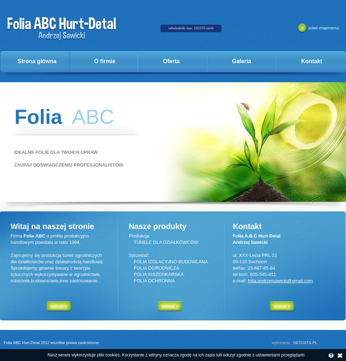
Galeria (241, 61)
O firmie (104, 61)
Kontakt (311, 61)
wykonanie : (294, 343)
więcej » (59, 306)
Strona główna (37, 61)
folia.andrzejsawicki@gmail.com (280, 280)
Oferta (171, 61)
